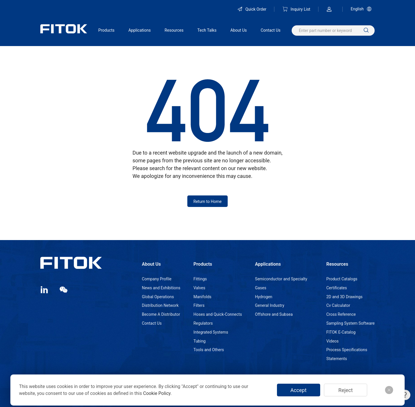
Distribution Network (160, 305)
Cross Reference (341, 314)
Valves (199, 288)
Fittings (200, 279)
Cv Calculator (338, 305)
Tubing (199, 341)
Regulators (203, 323)
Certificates (336, 288)
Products (106, 30)
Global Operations (158, 296)
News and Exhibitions (161, 288)
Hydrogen (263, 296)
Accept (298, 390)
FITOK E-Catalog (340, 332)
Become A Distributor (161, 314)
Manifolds (202, 296)
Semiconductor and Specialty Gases (281, 283)
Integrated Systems (210, 332)
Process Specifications (346, 349)
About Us (238, 30)
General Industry (269, 305)
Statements (336, 358)
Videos (332, 341)
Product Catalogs (341, 279)
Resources (174, 30)
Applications (139, 30)
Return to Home (207, 201)
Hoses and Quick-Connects (217, 314)
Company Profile (156, 279)
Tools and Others (208, 349)
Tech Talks (206, 30)
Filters (199, 305)
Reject (345, 390)
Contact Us (270, 30)
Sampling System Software (350, 323)
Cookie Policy (156, 393)
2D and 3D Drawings (344, 296)
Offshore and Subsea (274, 314)
